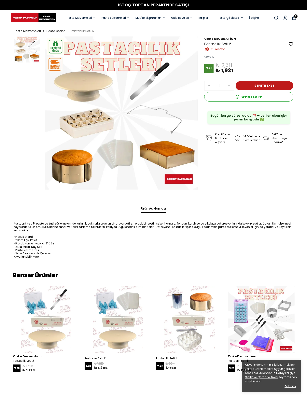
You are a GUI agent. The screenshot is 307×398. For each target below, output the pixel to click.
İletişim (254, 18)
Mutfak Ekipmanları (150, 18)
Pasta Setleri (56, 31)
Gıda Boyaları (182, 18)
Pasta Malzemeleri (81, 18)
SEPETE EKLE (264, 85)
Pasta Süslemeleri (116, 18)
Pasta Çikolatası (230, 18)
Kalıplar (205, 18)
